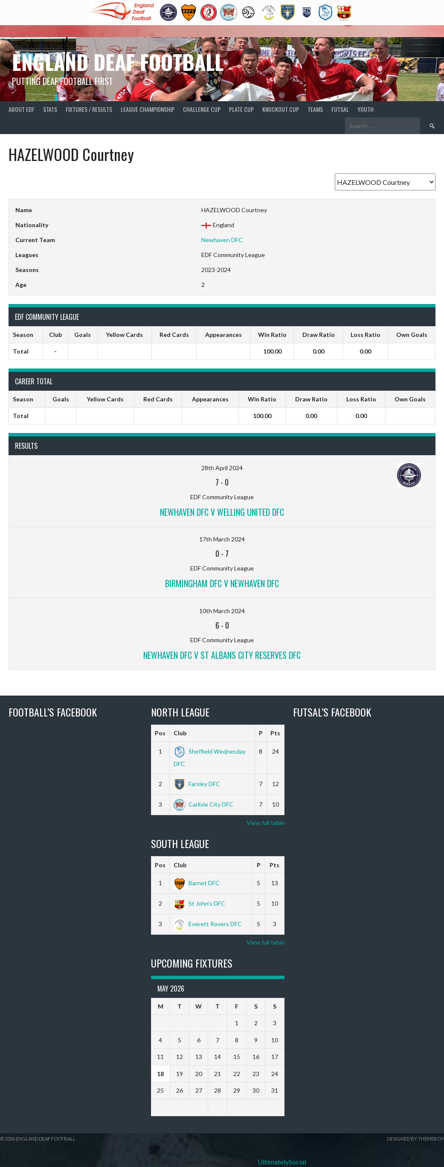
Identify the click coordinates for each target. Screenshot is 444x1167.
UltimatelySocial (282, 1162)
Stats (50, 109)
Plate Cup (241, 109)
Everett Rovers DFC (208, 923)
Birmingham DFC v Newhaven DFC (222, 583)
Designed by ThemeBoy (415, 1138)
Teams (315, 109)
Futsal (340, 109)
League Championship (147, 109)
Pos (160, 733)
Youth (365, 109)
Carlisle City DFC (203, 804)
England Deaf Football (117, 62)
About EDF (22, 109)
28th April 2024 (222, 467)
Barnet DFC (197, 882)
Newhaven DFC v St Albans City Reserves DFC (222, 655)
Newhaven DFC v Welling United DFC (222, 512)
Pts (275, 733)
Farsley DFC (197, 783)
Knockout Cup (280, 109)
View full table (265, 822)
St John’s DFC (199, 903)
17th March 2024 (222, 539)
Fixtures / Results (89, 109)
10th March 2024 (222, 610)
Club (180, 733)
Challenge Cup (202, 109)
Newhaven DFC (222, 239)
